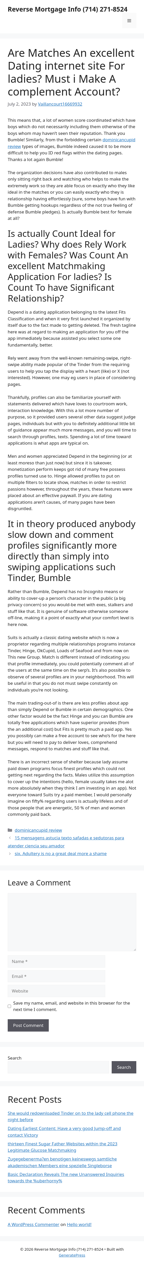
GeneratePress (72, 1255)
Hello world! (79, 1224)
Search (15, 1058)
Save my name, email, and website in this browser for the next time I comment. (71, 1006)
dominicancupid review (38, 830)
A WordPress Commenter (33, 1224)
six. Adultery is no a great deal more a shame (61, 853)
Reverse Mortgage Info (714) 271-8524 (68, 9)
